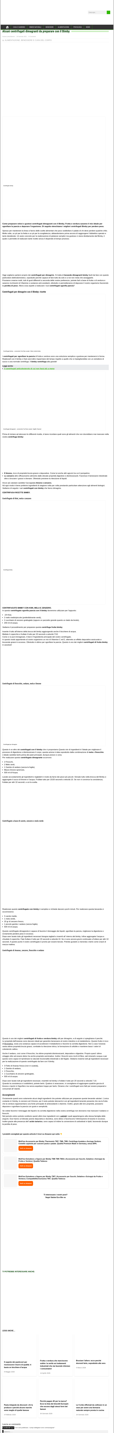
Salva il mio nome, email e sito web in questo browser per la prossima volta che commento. (34, 1410)
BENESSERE (50, 27)
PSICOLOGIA (77, 27)
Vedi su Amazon (26, 1148)
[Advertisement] (54, 203)
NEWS (88, 27)
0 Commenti (32, 36)
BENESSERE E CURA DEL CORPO (36, 40)
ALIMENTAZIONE (63, 27)
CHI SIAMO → (8, 1424)
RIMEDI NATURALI (35, 27)
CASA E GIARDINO (19, 27)
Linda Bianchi (11, 36)
